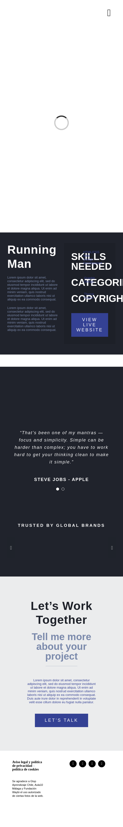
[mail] (101, 763)
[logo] (90, 769)
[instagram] (73, 763)
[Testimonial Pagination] (57, 489)
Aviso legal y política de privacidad (27, 764)
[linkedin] (92, 763)
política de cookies (25, 769)
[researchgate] (82, 763)
